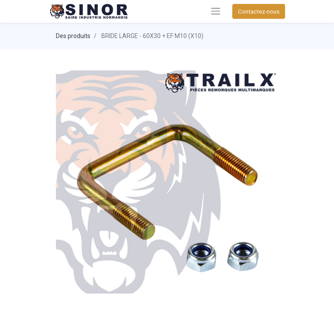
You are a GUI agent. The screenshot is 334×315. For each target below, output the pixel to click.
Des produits (73, 35)
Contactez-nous (258, 11)
